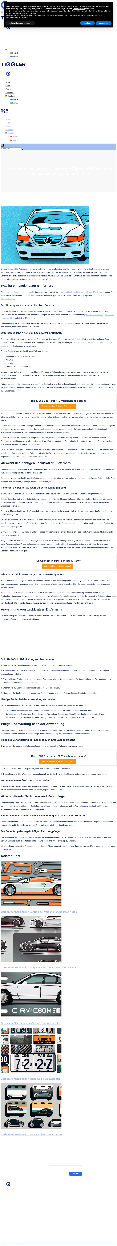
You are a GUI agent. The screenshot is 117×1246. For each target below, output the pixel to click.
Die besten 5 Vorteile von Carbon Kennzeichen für (30, 1023)
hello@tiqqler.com (12, 1193)
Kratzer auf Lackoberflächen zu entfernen (75, 292)
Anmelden (76, 1174)
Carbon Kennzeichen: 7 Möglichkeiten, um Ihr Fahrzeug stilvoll (38, 967)
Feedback (9, 46)
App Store (7, 1199)
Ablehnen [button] (87, 23)
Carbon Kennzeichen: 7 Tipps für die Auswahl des (31, 1078)
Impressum (10, 1215)
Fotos (7, 39)
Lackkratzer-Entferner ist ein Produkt (19, 292)
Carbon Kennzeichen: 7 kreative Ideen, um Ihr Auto (31, 1134)
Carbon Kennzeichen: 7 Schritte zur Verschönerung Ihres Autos (39, 911)
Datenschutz (10, 1219)
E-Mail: (41, 1167)
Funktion (8, 43)
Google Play (24, 1199)
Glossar (8, 1212)
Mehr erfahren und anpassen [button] (20, 23)
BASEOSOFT (17, 1243)
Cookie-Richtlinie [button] (79, 9)
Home (7, 36)
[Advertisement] (58, 639)
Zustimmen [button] (103, 23)
